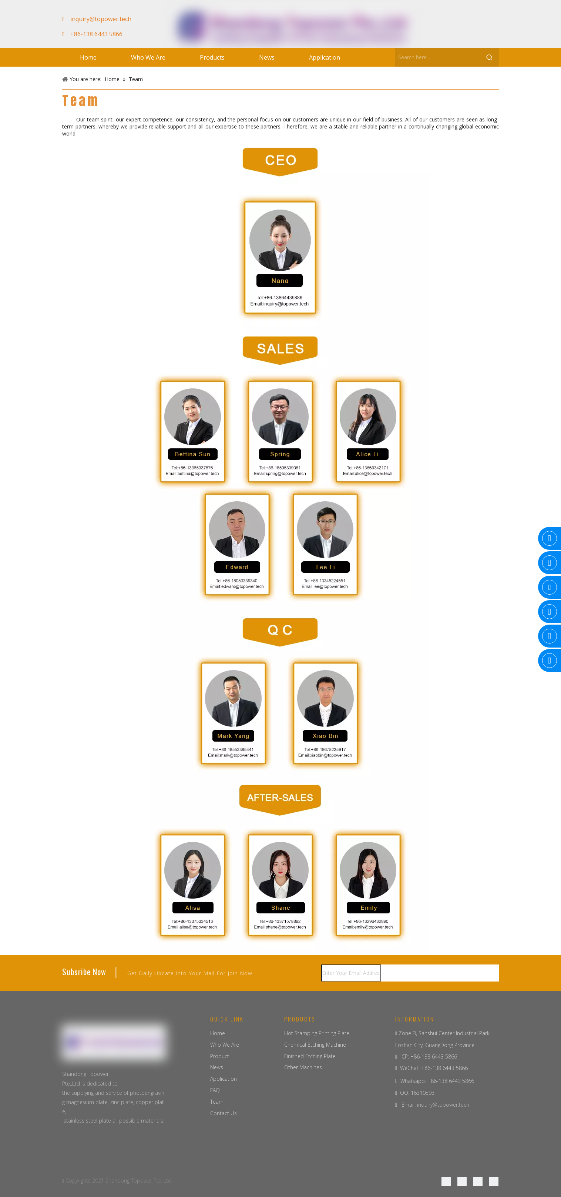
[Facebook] (436, 31)
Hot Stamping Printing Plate (316, 1033)
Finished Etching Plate (310, 1056)
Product (219, 1056)
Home (217, 1033)
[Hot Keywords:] (489, 57)
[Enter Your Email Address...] (351, 973)
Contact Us (223, 1113)
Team (217, 1101)
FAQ (215, 1090)
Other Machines (303, 1067)
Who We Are (224, 1044)
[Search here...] (437, 57)
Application (223, 1078)
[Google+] (449, 31)
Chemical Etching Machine (315, 1044)
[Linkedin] (462, 31)
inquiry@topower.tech (443, 1104)
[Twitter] (478, 1181)
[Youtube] (474, 31)
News (216, 1067)
